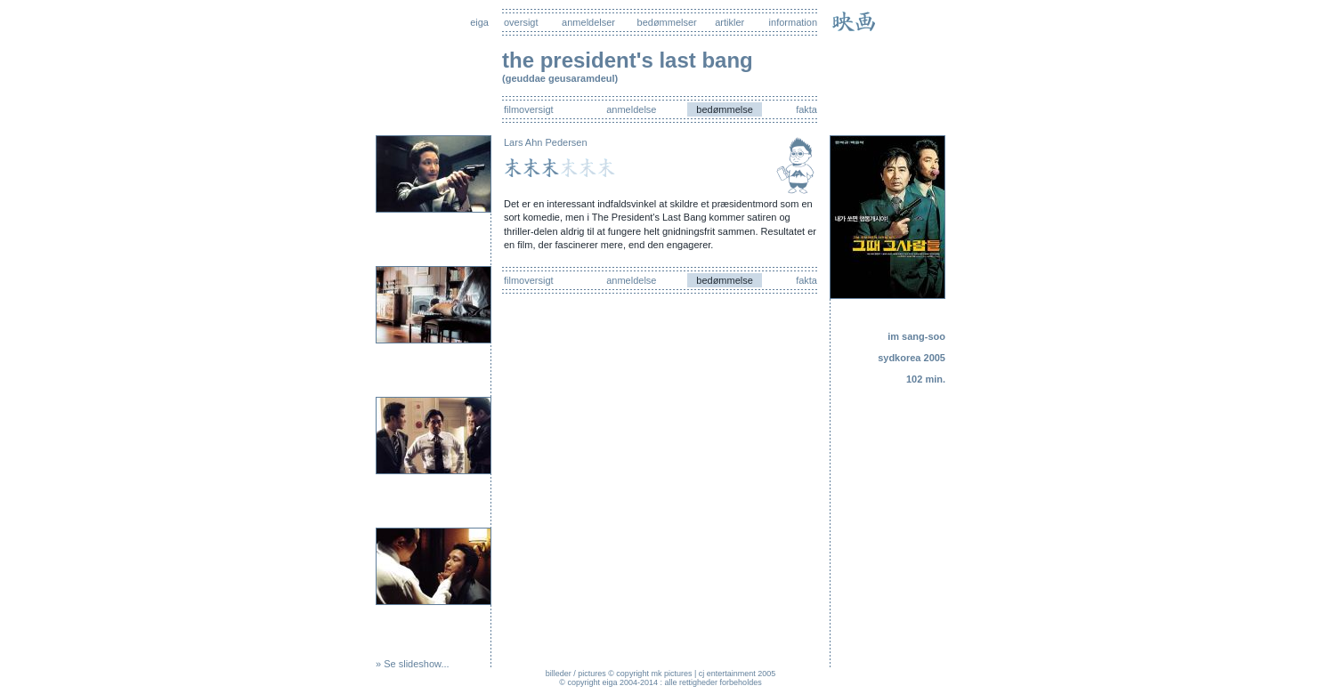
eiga (479, 22)
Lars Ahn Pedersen (546, 142)
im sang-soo (916, 336)
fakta (806, 109)
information (793, 22)
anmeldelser (588, 22)
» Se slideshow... (413, 663)
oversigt (521, 22)
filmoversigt (529, 109)
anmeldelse (631, 109)
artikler (729, 22)
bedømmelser (667, 22)
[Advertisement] (892, 534)
